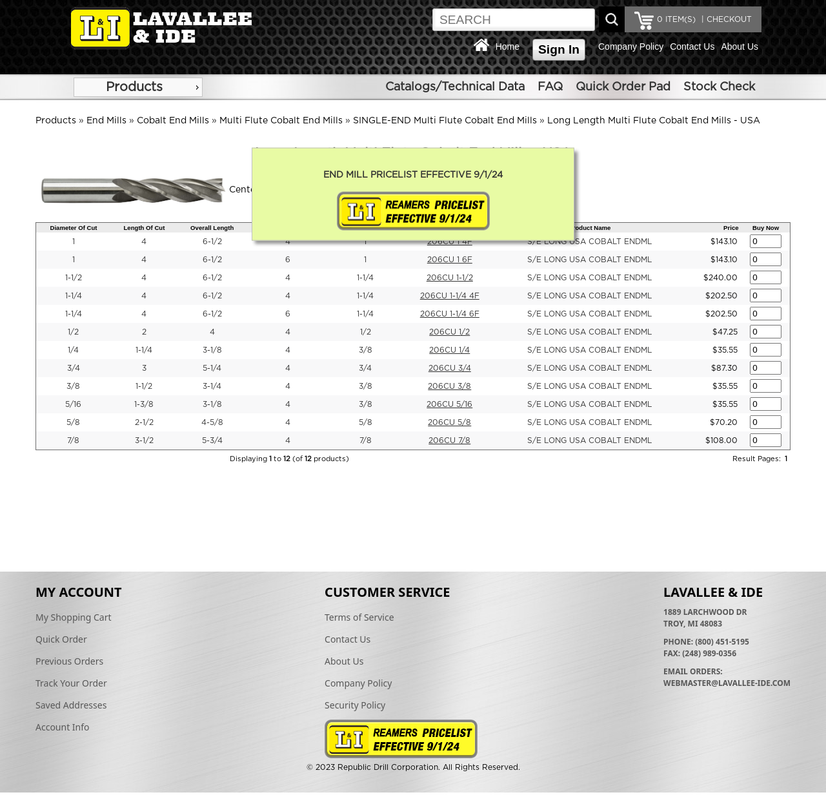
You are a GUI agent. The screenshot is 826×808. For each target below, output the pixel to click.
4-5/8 (212, 422)
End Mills (106, 120)
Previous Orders (69, 661)
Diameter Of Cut (73, 227)
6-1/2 (212, 241)
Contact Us (692, 46)
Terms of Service (359, 617)
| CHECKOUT (725, 19)
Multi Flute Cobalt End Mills (281, 120)
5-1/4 (212, 368)
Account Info (62, 727)
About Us (739, 46)
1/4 (73, 350)
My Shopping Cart (73, 617)
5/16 (73, 404)
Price (730, 227)
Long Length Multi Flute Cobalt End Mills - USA (653, 120)
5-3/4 (212, 440)
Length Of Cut (144, 227)
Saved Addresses (70, 705)
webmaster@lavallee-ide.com (727, 683)
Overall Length (212, 227)
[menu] (138, 87)
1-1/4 (365, 278)
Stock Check (719, 87)
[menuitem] (138, 87)
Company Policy (630, 46)
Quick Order (61, 639)
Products (134, 87)
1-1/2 (73, 278)
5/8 (73, 422)
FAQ (550, 87)
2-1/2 (144, 422)
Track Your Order (71, 683)
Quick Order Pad (623, 87)
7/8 (73, 440)
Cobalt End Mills (173, 120)
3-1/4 (212, 386)
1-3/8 (144, 404)
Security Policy (355, 705)
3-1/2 (144, 440)
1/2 (73, 332)
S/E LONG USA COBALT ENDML (589, 241)
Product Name (589, 227)
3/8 (365, 350)
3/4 (73, 368)
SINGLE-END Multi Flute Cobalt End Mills (445, 120)
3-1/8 (212, 350)
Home (507, 46)
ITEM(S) (676, 19)
